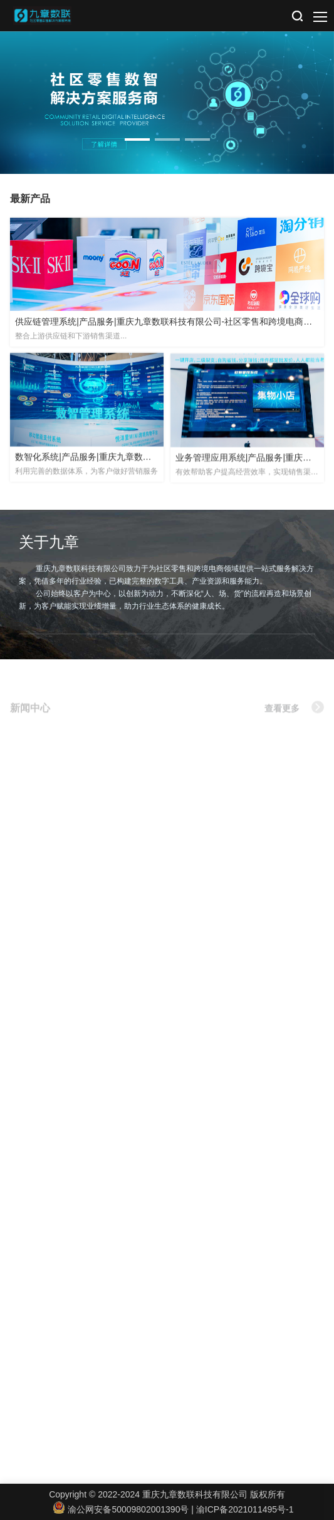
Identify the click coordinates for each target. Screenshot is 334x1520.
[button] (137, 139)
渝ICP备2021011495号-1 (245, 1509)
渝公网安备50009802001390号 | (124, 1509)
